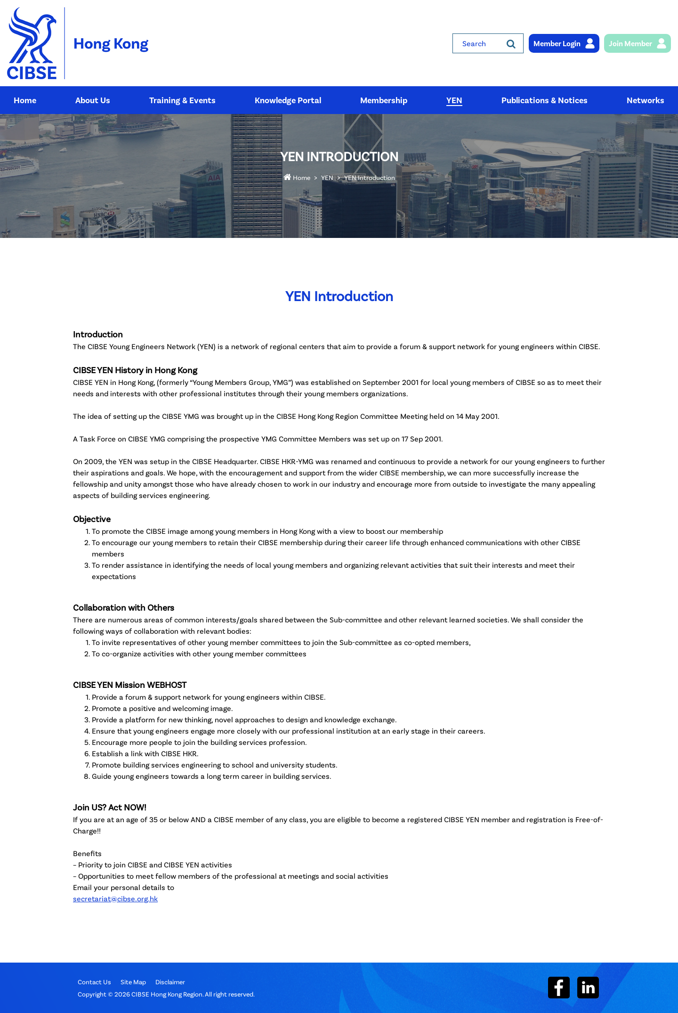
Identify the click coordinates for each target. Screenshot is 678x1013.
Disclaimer (170, 982)
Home (296, 177)
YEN (327, 177)
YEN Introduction (369, 177)
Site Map (133, 982)
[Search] (511, 43)
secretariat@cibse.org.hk (115, 898)
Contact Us (94, 982)
